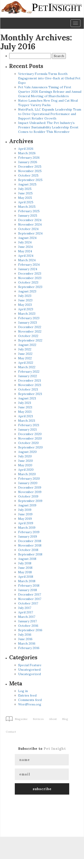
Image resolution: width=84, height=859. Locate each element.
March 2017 (26, 617)
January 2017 (27, 621)
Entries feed (27, 695)
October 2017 (28, 603)
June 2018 (25, 568)
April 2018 (25, 577)
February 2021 (28, 425)
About (53, 719)
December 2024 (29, 220)
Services (38, 719)
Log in (23, 691)
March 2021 (26, 421)
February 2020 (29, 479)
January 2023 (27, 323)
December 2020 (30, 434)
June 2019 (25, 514)
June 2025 (25, 193)
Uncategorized (29, 674)
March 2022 (26, 367)
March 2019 (26, 528)
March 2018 (26, 581)
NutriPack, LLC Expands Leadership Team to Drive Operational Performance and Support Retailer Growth (49, 113)
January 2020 (27, 483)
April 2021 (25, 416)
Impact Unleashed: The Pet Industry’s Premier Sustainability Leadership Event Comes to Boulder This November (48, 127)
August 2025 (27, 184)
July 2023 (24, 296)
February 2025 (29, 211)
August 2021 (27, 398)
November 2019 (29, 492)
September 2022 (30, 340)
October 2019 (28, 496)
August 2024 (27, 238)
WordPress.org (29, 704)
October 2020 (28, 443)
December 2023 (29, 273)
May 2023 (25, 305)
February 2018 (28, 586)
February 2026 (29, 158)
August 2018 (27, 559)
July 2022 (24, 349)
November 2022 (29, 331)
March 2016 (26, 643)
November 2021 (29, 385)
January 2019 (27, 536)
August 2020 (27, 452)
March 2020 (27, 474)
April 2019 (25, 523)
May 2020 (25, 465)
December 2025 (29, 166)
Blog (65, 719)
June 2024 (25, 247)
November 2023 (29, 278)
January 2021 (27, 429)
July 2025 (25, 189)
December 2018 (29, 541)
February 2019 (28, 532)
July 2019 (24, 510)
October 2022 (28, 336)
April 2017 (25, 612)
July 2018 (24, 563)
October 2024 (28, 229)
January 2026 (27, 162)
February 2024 (29, 265)
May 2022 (25, 358)
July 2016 (24, 635)
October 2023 (28, 282)
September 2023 (30, 287)
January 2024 (27, 269)
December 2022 (29, 327)
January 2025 (27, 216)
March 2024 (27, 260)
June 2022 (25, 354)
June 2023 (25, 300)
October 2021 (28, 389)
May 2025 (25, 198)
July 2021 (24, 403)
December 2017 (29, 594)
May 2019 (25, 519)
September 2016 (30, 630)
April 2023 (25, 309)
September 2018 (30, 554)
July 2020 (25, 456)
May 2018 (25, 572)
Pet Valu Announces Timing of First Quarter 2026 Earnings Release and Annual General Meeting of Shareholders (49, 91)
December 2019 (29, 487)
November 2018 (29, 545)
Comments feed (30, 700)
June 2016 (25, 639)
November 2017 (29, 599)
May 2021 (25, 412)
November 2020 (30, 438)
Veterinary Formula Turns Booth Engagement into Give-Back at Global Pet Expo (49, 78)
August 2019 (27, 505)
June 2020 (25, 461)
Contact (11, 731)
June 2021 (25, 407)
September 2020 (30, 447)
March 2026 (27, 153)
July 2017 (24, 608)
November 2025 (30, 171)
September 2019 (30, 501)
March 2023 (26, 314)
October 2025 (28, 175)
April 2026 (25, 149)
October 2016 (28, 626)
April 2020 (26, 470)
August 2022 (27, 345)
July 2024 (25, 242)
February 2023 (28, 318)
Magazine (21, 719)
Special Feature (29, 665)
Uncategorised (29, 670)
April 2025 (25, 202)
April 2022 (25, 363)
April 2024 (25, 256)
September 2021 (30, 394)
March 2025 (27, 207)
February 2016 (28, 648)
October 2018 (28, 550)
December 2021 (29, 380)
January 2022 (27, 376)
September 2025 (30, 180)
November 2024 (30, 224)
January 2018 (27, 590)
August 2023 (27, 291)
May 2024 (25, 251)
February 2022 (28, 372)
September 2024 (30, 233)
